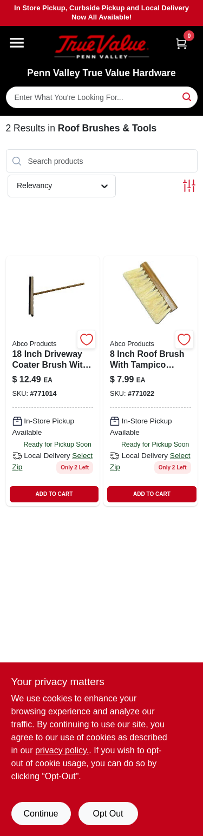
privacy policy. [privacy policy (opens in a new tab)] (62, 750)
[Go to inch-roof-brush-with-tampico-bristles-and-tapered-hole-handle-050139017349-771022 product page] (150, 381)
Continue (40, 813)
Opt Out (108, 813)
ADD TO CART (54, 494)
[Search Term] (102, 97)
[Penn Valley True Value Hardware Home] (101, 47)
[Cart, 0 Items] (181, 43)
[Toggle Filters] (189, 186)
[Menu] (17, 43)
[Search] (187, 96)
